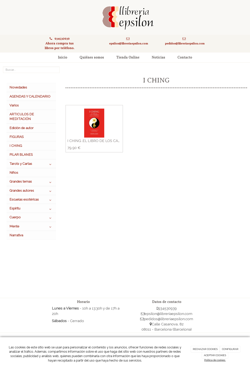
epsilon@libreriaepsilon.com (128, 43)
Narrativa (16, 235)
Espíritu (31, 209)
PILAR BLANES (21, 155)
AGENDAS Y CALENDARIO (29, 96)
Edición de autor (21, 128)
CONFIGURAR (230, 349)
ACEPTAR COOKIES (215, 355)
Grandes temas (31, 182)
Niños (13, 172)
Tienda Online (127, 57)
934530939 (61, 38)
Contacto (184, 57)
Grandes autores (31, 191)
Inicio (62, 57)
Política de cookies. (215, 360)
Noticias (158, 57)
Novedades (18, 87)
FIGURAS (16, 137)
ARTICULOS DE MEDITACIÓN (21, 116)
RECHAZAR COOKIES (205, 349)
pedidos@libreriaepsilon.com (185, 43)
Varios (14, 105)
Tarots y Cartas (31, 164)
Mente (31, 227)
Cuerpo (31, 218)
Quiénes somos (92, 57)
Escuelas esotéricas (31, 200)
